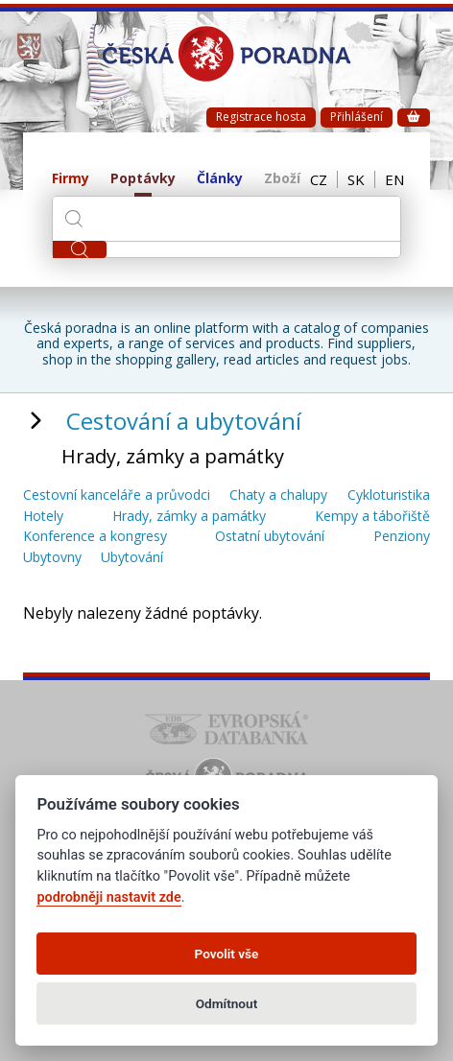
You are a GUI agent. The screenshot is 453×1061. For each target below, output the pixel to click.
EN (394, 179)
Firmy (70, 179)
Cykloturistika (388, 495)
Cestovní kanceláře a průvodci (116, 495)
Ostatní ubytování (269, 537)
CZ (318, 179)
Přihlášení (356, 116)
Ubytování (132, 558)
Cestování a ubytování (183, 420)
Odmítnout (226, 1003)
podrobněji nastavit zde (108, 897)
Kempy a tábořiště (372, 516)
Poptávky (143, 179)
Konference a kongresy (95, 537)
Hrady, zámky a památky (189, 516)
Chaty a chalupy (278, 495)
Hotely (43, 516)
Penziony (401, 537)
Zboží (282, 179)
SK (356, 179)
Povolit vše (227, 953)
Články (220, 179)
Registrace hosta (261, 116)
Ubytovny (52, 558)
